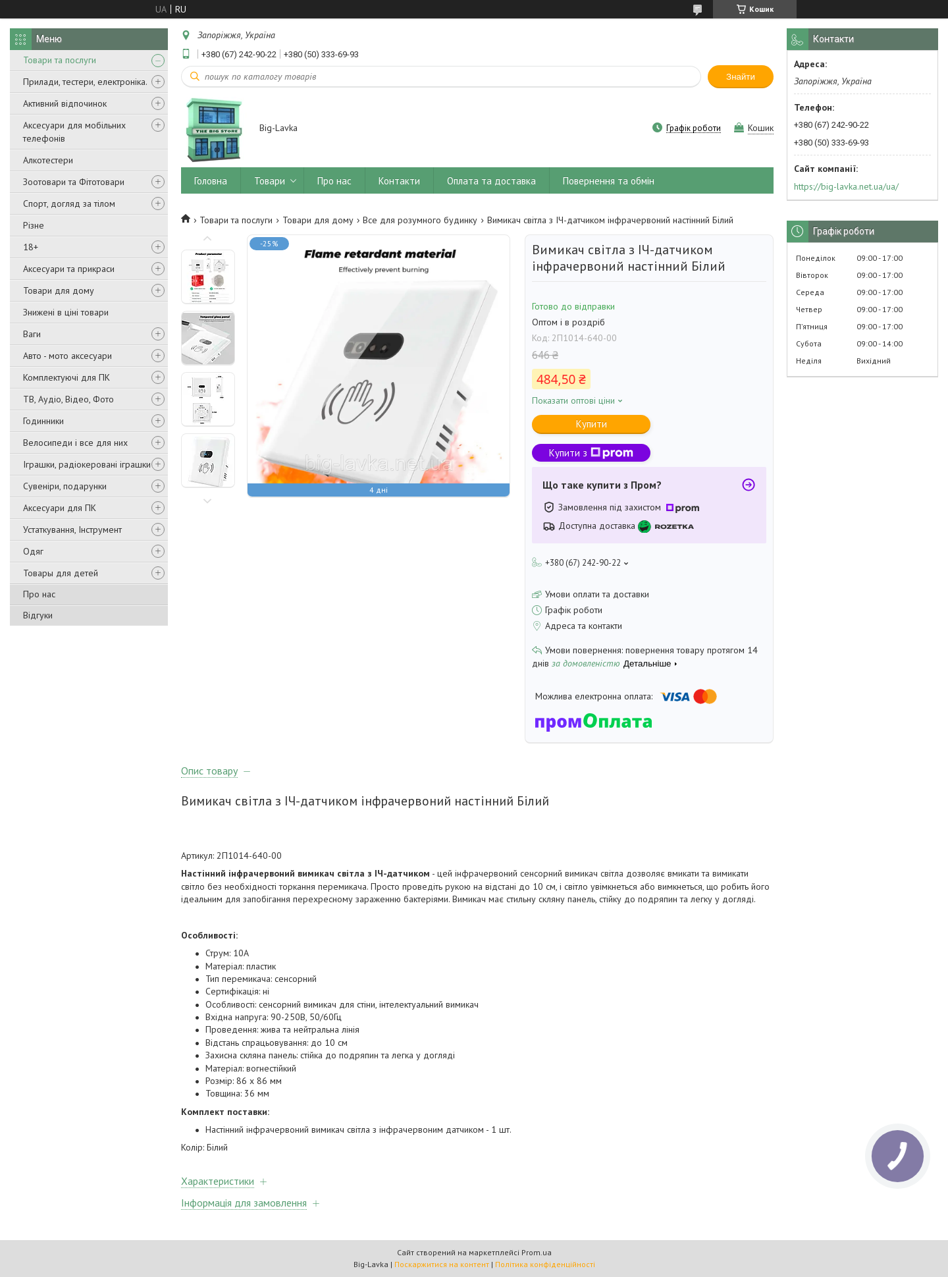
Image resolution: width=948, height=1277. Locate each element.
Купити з (591, 453)
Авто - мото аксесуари (67, 356)
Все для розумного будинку (420, 220)
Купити (591, 424)
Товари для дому (58, 290)
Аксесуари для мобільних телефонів (74, 131)
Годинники (43, 421)
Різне (33, 225)
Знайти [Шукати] (740, 77)
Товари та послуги (59, 60)
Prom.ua (536, 1252)
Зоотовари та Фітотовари (73, 182)
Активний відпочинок (65, 103)
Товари (269, 181)
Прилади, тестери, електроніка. (85, 82)
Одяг (33, 551)
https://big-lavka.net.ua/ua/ (846, 186)
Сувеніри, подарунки (65, 486)
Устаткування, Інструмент (72, 529)
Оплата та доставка (491, 181)
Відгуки (38, 615)
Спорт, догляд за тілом (69, 203)
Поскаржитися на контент (441, 1264)
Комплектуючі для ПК (66, 377)
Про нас (39, 594)
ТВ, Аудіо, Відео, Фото (68, 399)
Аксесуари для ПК (59, 508)
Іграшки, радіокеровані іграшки (87, 464)
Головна (210, 181)
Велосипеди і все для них (75, 442)
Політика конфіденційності (545, 1264)
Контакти (399, 181)
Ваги (32, 334)
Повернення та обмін (608, 181)
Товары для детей (60, 573)
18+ (30, 247)
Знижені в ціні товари (66, 312)
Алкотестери (48, 160)
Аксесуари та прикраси (69, 269)
